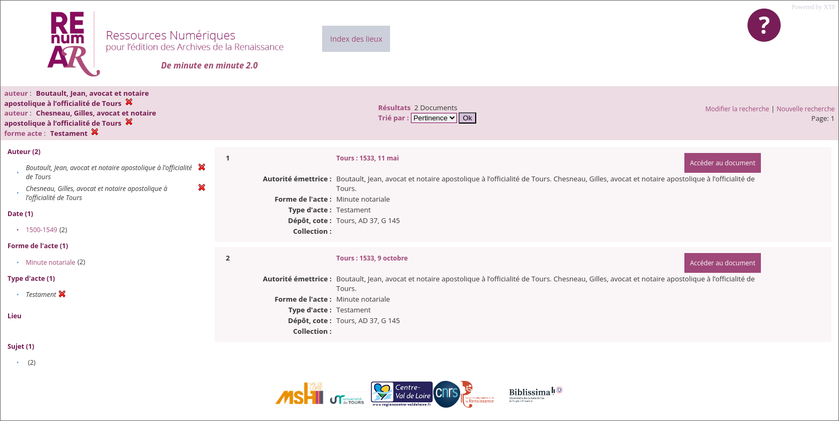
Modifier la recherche (737, 108)
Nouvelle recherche (806, 108)
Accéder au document (722, 162)
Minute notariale (50, 262)
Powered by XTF (813, 7)
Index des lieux (356, 39)
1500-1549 (41, 229)
